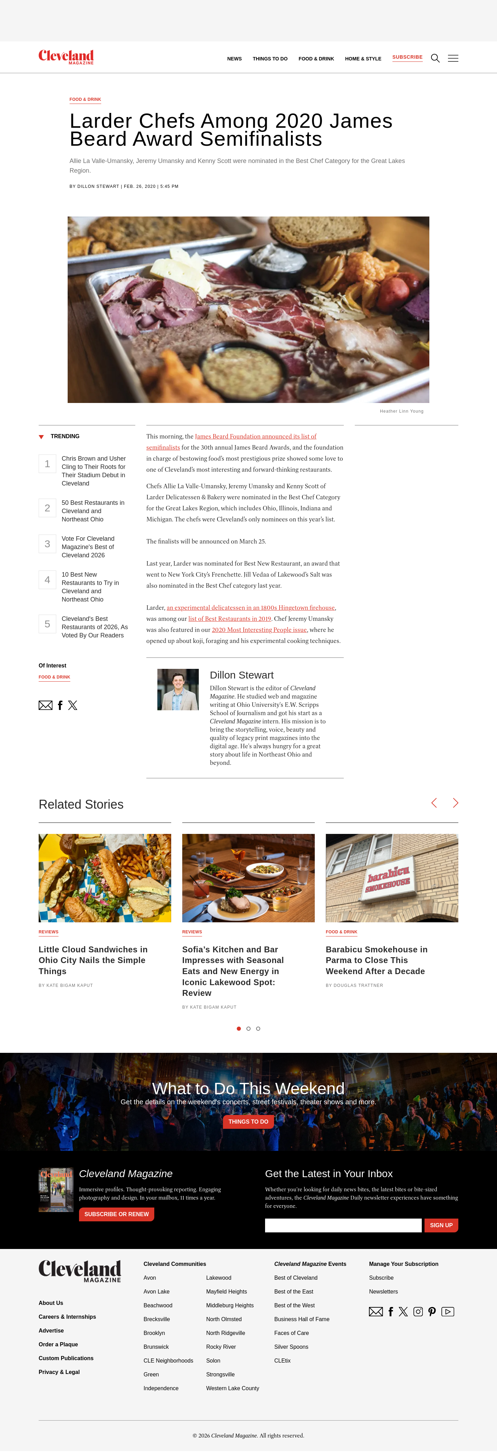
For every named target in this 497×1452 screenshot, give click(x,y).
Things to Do (270, 58)
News (234, 58)
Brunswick (156, 1348)
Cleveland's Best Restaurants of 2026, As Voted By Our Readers (95, 627)
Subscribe (407, 57)
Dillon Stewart (98, 186)
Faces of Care (291, 1334)
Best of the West (294, 1306)
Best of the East (293, 1293)
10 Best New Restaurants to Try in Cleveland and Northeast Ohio (90, 587)
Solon (213, 1362)
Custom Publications (66, 1359)
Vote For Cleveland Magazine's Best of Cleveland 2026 (88, 547)
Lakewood (218, 1279)
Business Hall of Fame (302, 1320)
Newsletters (383, 1293)
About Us (51, 1304)
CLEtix (282, 1362)
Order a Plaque (58, 1345)
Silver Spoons (291, 1348)
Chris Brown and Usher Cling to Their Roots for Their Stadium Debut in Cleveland (94, 471)
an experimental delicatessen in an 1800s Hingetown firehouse (251, 608)
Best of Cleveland (296, 1279)
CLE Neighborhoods (168, 1362)
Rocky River (221, 1348)
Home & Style (363, 58)
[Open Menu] (453, 59)
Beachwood (158, 1306)
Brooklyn (154, 1334)
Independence (161, 1389)
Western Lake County (232, 1389)
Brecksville (157, 1320)
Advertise (51, 1332)
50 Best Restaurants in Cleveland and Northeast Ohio (93, 511)
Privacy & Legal (59, 1373)
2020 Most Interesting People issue (259, 630)
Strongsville (220, 1375)
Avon (150, 1279)
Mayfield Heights (226, 1293)
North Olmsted (224, 1320)
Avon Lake (156, 1293)
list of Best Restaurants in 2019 (229, 619)
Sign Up (441, 1226)
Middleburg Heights (230, 1306)
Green (151, 1375)
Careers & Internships (67, 1318)
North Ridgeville (225, 1334)
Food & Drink (316, 58)
